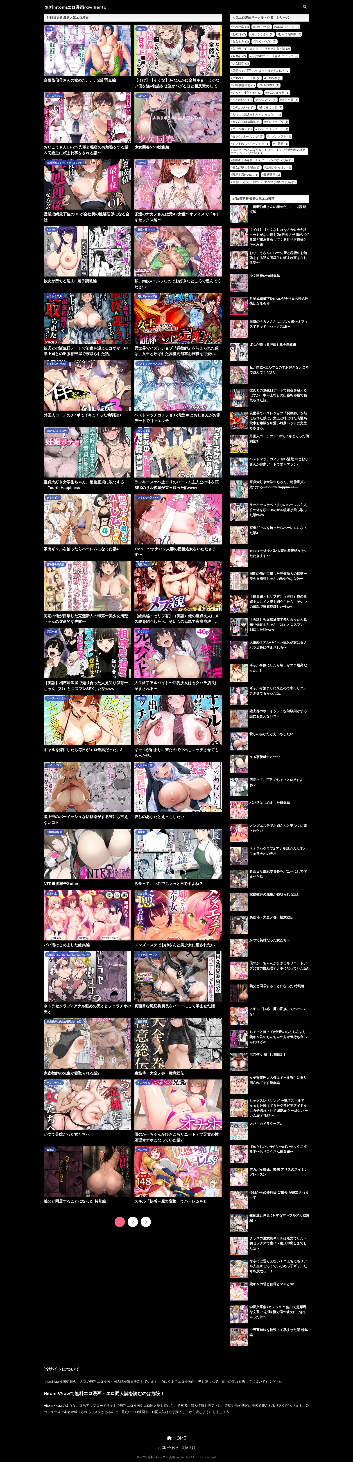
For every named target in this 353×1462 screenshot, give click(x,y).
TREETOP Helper (56, 363)
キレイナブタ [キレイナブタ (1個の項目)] (277, 122)
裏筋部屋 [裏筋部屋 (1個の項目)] (272, 174)
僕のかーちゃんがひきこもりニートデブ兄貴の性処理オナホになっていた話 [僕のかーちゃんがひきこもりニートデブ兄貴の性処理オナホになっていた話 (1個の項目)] (268, 151)
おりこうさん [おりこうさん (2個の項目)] (262, 34)
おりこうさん (54, 95)
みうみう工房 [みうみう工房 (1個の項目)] (271, 107)
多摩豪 (141, 832)
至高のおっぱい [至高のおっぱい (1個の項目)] (278, 167)
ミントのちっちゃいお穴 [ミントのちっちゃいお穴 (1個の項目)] (250, 143)
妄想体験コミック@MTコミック (65, 162)
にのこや (142, 95)
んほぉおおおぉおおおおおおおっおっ (68, 954)
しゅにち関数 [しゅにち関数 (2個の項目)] (290, 34)
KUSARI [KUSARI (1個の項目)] (273, 78)
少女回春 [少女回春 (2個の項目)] (240, 63)
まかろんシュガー (57, 430)
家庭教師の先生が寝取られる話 (64, 1021)
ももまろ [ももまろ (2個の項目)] (240, 41)
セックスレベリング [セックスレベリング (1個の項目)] (247, 136)
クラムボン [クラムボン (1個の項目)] (242, 129)
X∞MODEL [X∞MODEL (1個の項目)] (269, 85)
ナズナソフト (54, 765)
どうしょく (144, 631)
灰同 (49, 28)
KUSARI (51, 229)
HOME (176, 1438)
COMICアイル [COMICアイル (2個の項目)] (287, 27)
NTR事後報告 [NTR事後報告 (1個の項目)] (243, 85)
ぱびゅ (141, 28)
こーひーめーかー (57, 698)
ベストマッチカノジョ (150, 363)
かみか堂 (52, 893)
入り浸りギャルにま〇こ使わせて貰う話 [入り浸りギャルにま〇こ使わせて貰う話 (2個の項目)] (261, 49)
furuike (142, 162)
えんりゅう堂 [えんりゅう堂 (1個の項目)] (278, 92)
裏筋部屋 (142, 1021)
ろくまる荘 (144, 430)
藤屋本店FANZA (146, 229)
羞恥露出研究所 (55, 564)
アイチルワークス (147, 954)
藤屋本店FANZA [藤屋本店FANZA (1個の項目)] (245, 174)
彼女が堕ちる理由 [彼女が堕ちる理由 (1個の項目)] (246, 167)
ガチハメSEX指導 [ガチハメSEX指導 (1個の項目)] (246, 122)
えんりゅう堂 (145, 765)
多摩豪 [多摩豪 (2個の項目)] (239, 56)
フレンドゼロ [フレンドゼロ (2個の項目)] (265, 41)
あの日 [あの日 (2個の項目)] (239, 34)
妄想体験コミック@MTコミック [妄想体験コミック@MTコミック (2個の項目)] (274, 56)
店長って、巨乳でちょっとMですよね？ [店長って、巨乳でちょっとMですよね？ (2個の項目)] (260, 70)
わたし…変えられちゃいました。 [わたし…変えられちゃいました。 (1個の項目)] (256, 114)
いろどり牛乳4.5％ (148, 497)
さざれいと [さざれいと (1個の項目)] (242, 100)
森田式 (50, 1149)
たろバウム (144, 1082)
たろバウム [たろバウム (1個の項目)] (266, 100)
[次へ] (146, 1222)
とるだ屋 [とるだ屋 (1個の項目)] (290, 100)
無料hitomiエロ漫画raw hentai (76, 7)
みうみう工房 (54, 296)
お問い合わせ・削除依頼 (176, 1448)
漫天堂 (141, 698)
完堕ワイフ (144, 564)
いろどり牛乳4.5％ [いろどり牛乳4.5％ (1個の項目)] (247, 92)
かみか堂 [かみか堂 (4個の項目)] (240, 27)
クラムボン (53, 497)
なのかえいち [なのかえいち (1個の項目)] (243, 107)
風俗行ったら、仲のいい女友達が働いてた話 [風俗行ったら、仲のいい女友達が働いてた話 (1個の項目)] (264, 182)
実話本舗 (52, 631)
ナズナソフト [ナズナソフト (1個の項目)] (280, 136)
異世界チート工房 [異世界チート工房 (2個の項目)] (246, 78)
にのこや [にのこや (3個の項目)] (262, 27)
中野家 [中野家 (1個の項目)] (281, 143)
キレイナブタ (54, 1082)
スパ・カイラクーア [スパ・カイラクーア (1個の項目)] (272, 129)
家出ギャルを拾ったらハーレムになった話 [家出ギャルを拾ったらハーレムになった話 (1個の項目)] (262, 160)
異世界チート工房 (147, 296)
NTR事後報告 (54, 832)
